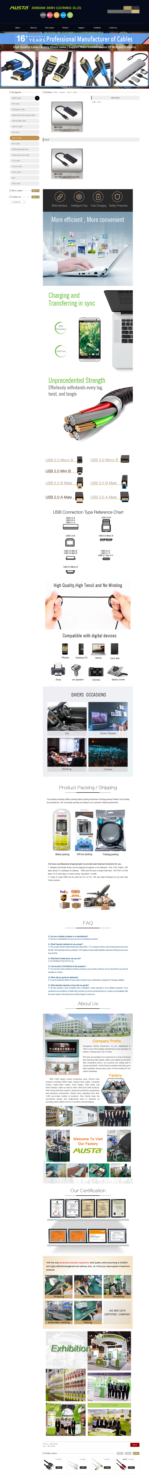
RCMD (136, 1453)
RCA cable (16, 144)
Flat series (15, 132)
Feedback (97, 28)
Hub (13, 178)
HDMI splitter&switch (20, 149)
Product (65, 28)
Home (17, 28)
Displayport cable (18, 109)
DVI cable (15, 104)
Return (135, 1445)
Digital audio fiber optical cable (23, 115)
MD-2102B (53, 1444)
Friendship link (16, 202)
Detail (59, 1467)
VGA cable (16, 161)
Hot (128, 1453)
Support (81, 28)
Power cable (16, 172)
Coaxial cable (17, 166)
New (119, 1453)
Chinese (135, 8)
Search (135, 11)
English (127, 8)
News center (49, 28)
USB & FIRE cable (19, 121)
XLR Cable (16, 183)
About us (33, 28)
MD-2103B (51, 1446)
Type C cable (72, 92)
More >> (35, 191)
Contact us (113, 28)
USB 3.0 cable (17, 127)
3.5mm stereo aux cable (20, 155)
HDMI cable (16, 98)
